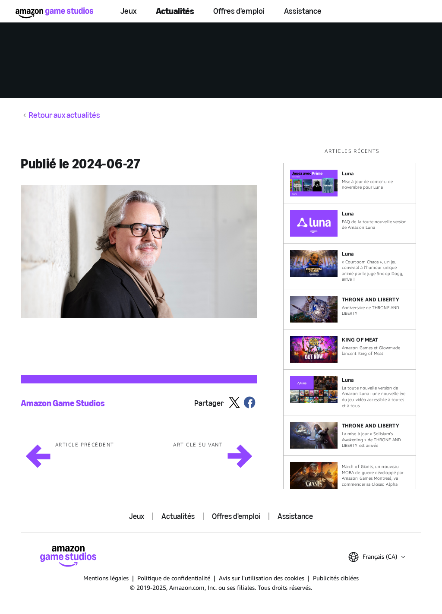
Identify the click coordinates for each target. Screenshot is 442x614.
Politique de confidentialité (173, 578)
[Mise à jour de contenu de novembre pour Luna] (349, 183)
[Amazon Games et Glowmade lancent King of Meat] (349, 349)
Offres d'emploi (239, 11)
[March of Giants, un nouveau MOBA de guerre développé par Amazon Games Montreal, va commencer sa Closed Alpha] (349, 475)
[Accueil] (54, 12)
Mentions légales (106, 578)
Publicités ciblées (336, 578)
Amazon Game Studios (62, 403)
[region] (352, 318)
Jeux (128, 11)
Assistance (303, 11)
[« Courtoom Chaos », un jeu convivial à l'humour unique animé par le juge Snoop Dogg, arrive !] (349, 266)
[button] (139, 251)
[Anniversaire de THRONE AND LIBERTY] (349, 309)
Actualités (175, 11)
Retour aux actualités (64, 115)
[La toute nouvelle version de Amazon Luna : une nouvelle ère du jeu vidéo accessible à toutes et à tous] (349, 392)
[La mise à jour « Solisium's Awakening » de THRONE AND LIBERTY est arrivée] (349, 435)
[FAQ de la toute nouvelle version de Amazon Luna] (349, 223)
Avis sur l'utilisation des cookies (261, 578)
